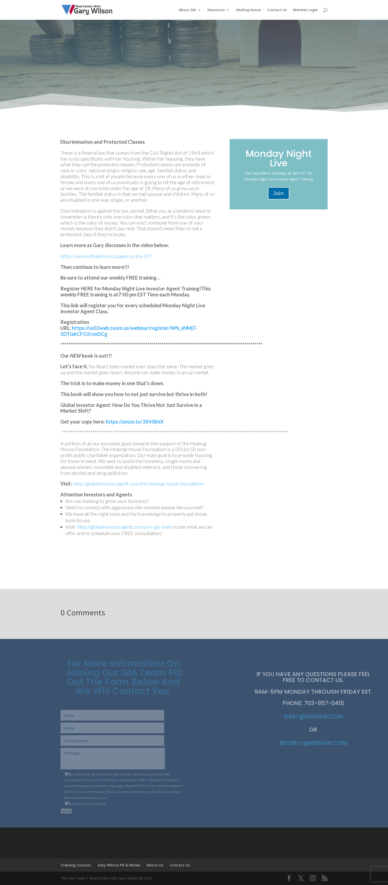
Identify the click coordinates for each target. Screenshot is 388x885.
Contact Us (277, 10)
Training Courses (75, 864)
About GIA (187, 10)
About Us (154, 864)
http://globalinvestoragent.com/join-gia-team (125, 527)
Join (278, 193)
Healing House (248, 10)
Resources (216, 10)
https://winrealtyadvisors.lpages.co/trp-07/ (106, 256)
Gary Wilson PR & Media (118, 864)
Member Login (305, 10)
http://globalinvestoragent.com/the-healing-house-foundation (138, 483)
